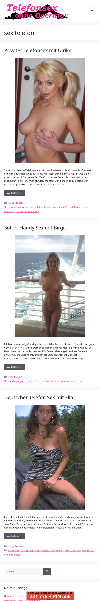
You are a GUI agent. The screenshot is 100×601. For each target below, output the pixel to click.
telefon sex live (73, 550)
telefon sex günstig (52, 550)
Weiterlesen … (16, 193)
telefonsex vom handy (27, 211)
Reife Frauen (15, 376)
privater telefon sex (18, 207)
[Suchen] (47, 571)
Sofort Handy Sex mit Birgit (35, 227)
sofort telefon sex (31, 550)
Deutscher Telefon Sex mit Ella (38, 397)
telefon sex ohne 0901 (56, 207)
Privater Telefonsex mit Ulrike (37, 50)
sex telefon (37, 207)
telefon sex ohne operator (55, 381)
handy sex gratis (17, 381)
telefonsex (76, 381)
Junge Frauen (15, 202)
